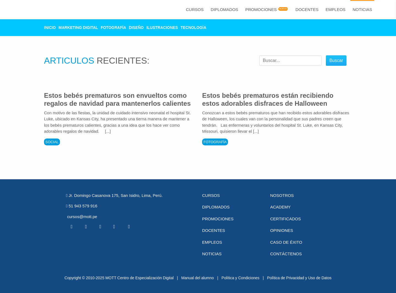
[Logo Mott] (30, 10)
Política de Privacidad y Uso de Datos (299, 278)
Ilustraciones (162, 27)
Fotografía (113, 27)
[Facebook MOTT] (71, 226)
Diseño (136, 27)
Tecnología (193, 27)
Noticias (362, 9)
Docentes (307, 9)
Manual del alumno (197, 278)
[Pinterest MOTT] (114, 226)
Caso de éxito (286, 242)
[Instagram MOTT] (128, 226)
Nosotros (282, 195)
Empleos (336, 9)
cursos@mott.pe (82, 216)
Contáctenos (286, 253)
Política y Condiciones (241, 278)
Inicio (50, 27)
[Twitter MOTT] (85, 226)
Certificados (285, 218)
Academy (280, 207)
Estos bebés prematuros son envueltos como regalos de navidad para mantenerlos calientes (117, 99)
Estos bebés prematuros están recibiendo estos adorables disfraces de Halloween (267, 99)
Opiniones (281, 230)
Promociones (261, 9)
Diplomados (224, 9)
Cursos (195, 9)
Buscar (336, 60)
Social (52, 142)
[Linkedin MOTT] (100, 226)
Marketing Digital (78, 27)
